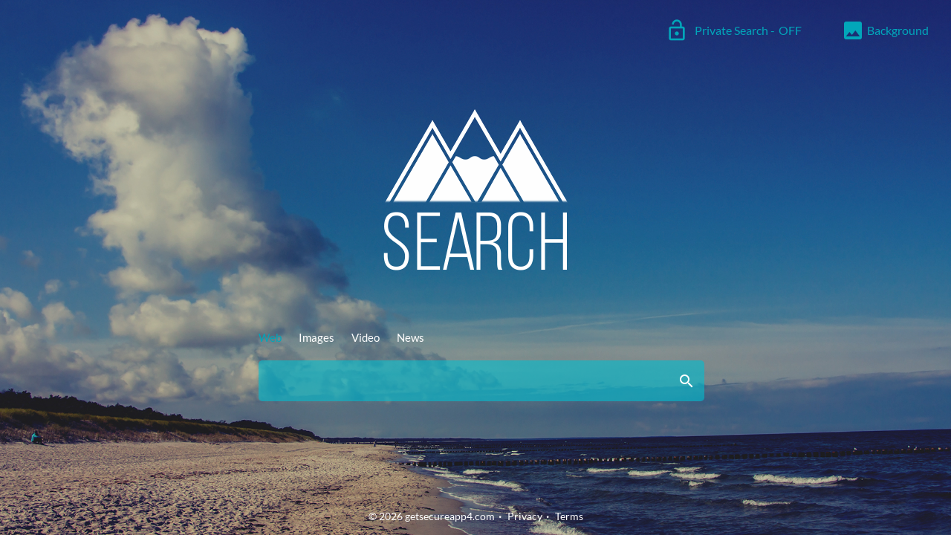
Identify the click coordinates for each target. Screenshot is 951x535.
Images (316, 337)
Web (270, 337)
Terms (569, 516)
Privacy (524, 516)
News (410, 337)
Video (365, 337)
